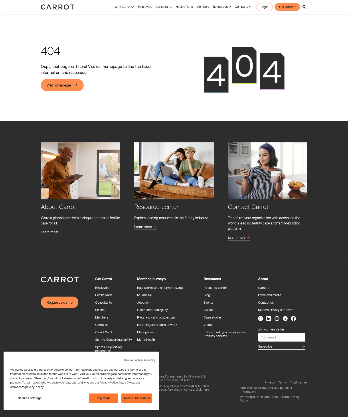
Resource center (215, 287)
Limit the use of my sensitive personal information (266, 389)
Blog (207, 295)
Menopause (145, 332)
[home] (57, 7)
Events (208, 302)
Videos (208, 325)
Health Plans (184, 6)
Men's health (146, 339)
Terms (282, 382)
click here (202, 389)
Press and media (269, 295)
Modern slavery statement (276, 310)
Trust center (298, 382)
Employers (145, 6)
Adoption (143, 302)
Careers (263, 287)
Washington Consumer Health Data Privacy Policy (270, 399)
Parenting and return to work (157, 325)
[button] (124, 7)
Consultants (164, 6)
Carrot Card (103, 332)
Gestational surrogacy (152, 310)
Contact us (265, 302)
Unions (100, 310)
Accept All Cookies (137, 398)
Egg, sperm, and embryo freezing (160, 287)
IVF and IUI (144, 295)
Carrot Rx (101, 325)
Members (203, 6)
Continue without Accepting (140, 360)
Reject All (103, 398)
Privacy (270, 382)
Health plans (103, 295)
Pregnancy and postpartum (156, 317)
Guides (208, 310)
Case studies (213, 317)
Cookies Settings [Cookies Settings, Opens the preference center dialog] (30, 398)
